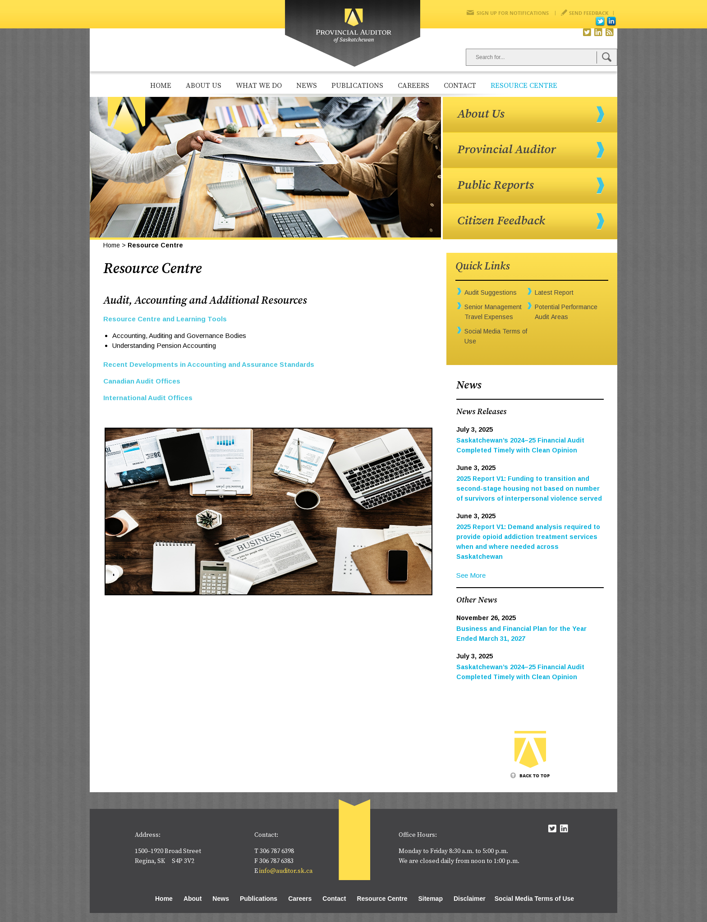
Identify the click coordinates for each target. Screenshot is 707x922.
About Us (203, 85)
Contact (460, 85)
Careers (413, 85)
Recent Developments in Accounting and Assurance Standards (208, 364)
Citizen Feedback (501, 220)
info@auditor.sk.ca (285, 871)
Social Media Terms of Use (534, 898)
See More (471, 575)
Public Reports (495, 185)
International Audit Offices (148, 398)
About (193, 898)
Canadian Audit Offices (141, 381)
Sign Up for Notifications (513, 12)
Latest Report (554, 292)
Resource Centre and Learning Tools (165, 319)
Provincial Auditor (506, 149)
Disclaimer (470, 898)
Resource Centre (524, 85)
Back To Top (534, 775)
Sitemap (430, 898)
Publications (357, 85)
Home (160, 85)
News (306, 85)
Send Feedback (588, 12)
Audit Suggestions (490, 292)
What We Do (259, 85)
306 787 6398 (277, 851)
